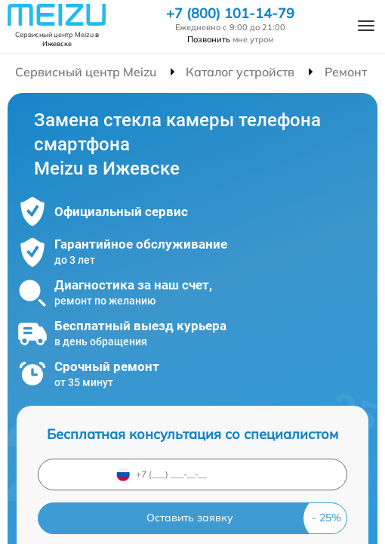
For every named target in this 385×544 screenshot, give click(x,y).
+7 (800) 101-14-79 (230, 13)
